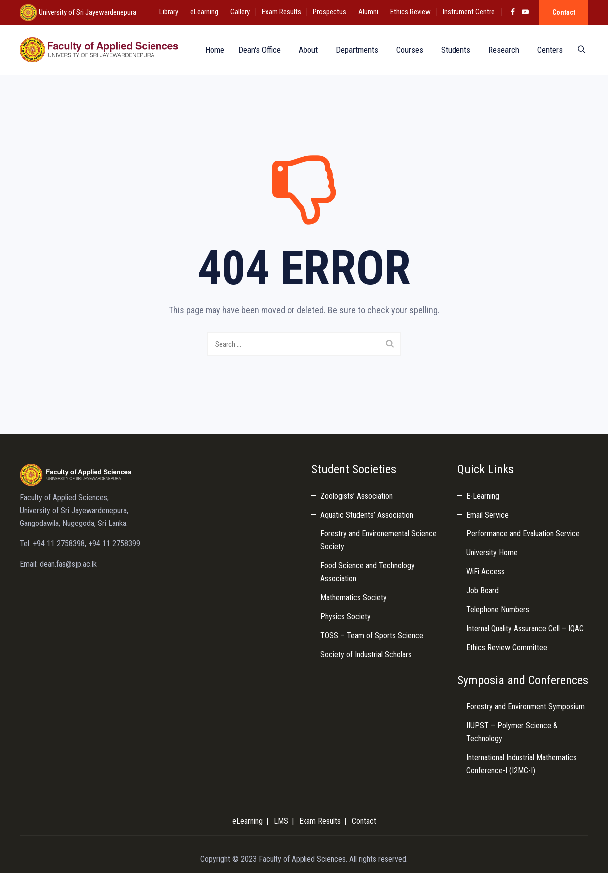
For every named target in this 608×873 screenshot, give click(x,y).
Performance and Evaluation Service (523, 533)
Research (500, 50)
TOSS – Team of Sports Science (371, 635)
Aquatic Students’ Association (366, 515)
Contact (563, 12)
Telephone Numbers (497, 609)
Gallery (240, 11)
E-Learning (482, 496)
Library (168, 11)
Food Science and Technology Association (367, 572)
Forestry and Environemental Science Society (378, 540)
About (305, 50)
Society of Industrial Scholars (366, 654)
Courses (406, 50)
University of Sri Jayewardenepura (86, 12)
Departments (354, 50)
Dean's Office (256, 50)
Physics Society (345, 616)
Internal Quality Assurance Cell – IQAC (525, 628)
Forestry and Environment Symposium (525, 706)
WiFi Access (485, 571)
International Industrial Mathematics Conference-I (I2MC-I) (521, 764)
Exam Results (281, 11)
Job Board (482, 590)
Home (209, 50)
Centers (547, 50)
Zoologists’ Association (356, 496)
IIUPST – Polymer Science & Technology (512, 732)
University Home (492, 552)
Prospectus (329, 11)
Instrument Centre (469, 11)
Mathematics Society (353, 597)
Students (452, 50)
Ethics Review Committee (506, 647)
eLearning (204, 11)
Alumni (368, 11)
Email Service (487, 515)
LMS (281, 821)
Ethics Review (410, 11)
